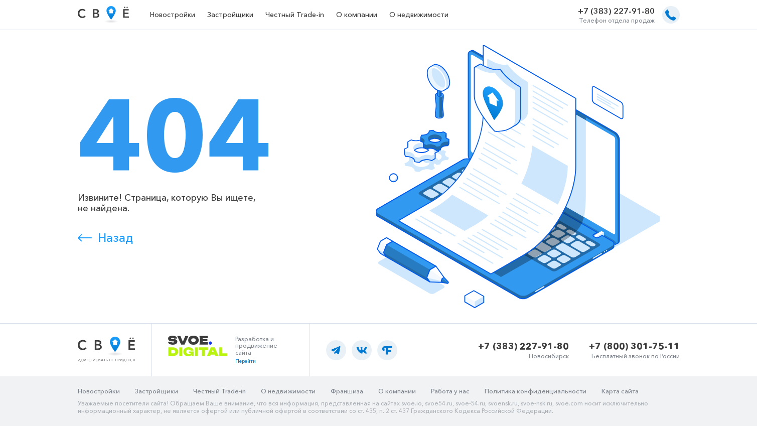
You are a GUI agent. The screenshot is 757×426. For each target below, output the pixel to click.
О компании (356, 14)
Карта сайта (620, 391)
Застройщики (230, 14)
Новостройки (172, 14)
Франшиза (347, 391)
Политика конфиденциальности (535, 391)
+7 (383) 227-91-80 (616, 11)
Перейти (245, 361)
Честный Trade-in (294, 14)
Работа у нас (450, 391)
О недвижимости (418, 14)
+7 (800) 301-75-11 (634, 346)
